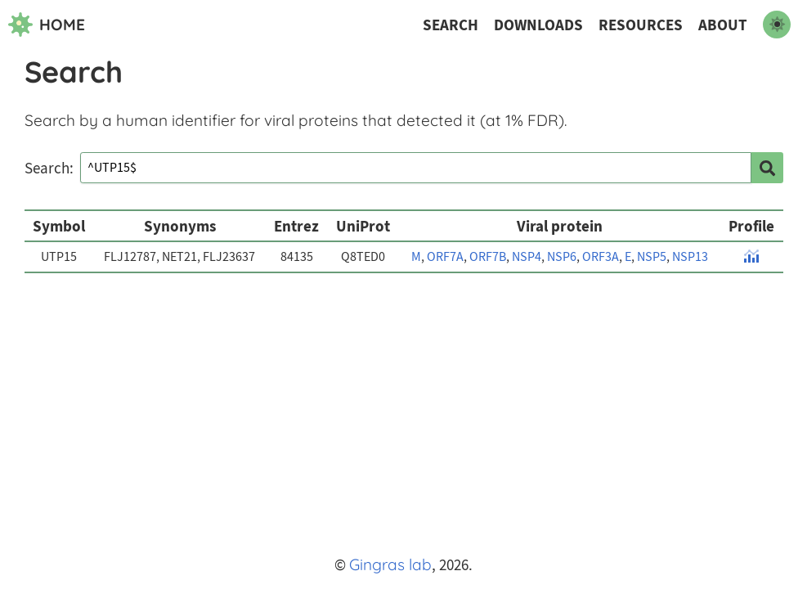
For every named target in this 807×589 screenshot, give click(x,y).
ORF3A (600, 257)
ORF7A (445, 257)
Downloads (538, 25)
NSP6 (561, 257)
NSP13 (690, 257)
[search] (766, 167)
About (722, 25)
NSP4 (526, 257)
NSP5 (651, 257)
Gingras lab (390, 564)
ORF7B (487, 257)
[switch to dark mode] (777, 24)
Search (450, 25)
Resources (641, 25)
